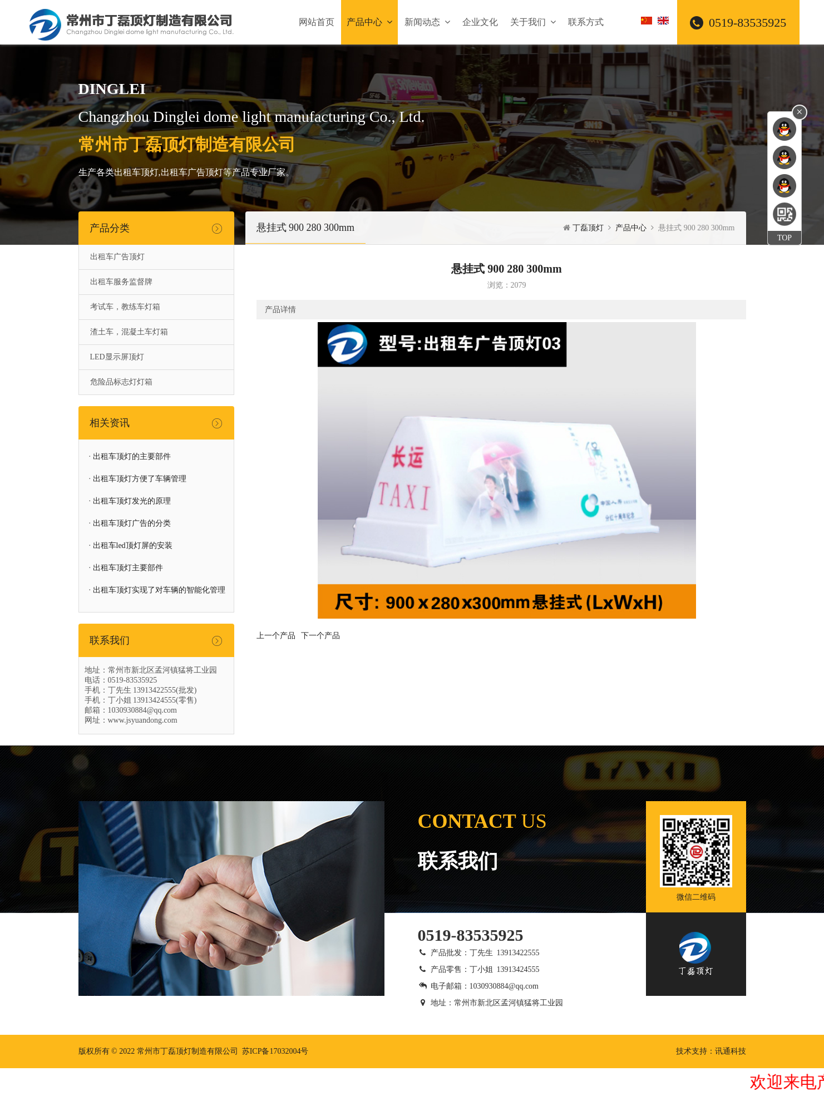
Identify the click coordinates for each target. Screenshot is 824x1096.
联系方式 (586, 22)
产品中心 (369, 22)
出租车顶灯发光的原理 (132, 501)
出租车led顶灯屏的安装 (132, 545)
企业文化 (480, 22)
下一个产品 (320, 635)
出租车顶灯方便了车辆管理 (139, 479)
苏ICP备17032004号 (275, 1051)
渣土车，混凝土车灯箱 (129, 332)
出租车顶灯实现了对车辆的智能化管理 (159, 590)
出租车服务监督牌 (121, 282)
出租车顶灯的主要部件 (132, 456)
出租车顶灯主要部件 (128, 568)
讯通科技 (730, 1051)
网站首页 (316, 22)
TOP (784, 238)
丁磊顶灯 (588, 228)
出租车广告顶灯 (117, 257)
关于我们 (533, 22)
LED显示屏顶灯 (117, 357)
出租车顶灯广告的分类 (132, 523)
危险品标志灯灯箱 (121, 382)
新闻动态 (427, 22)
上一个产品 (275, 635)
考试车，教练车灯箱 (125, 307)
